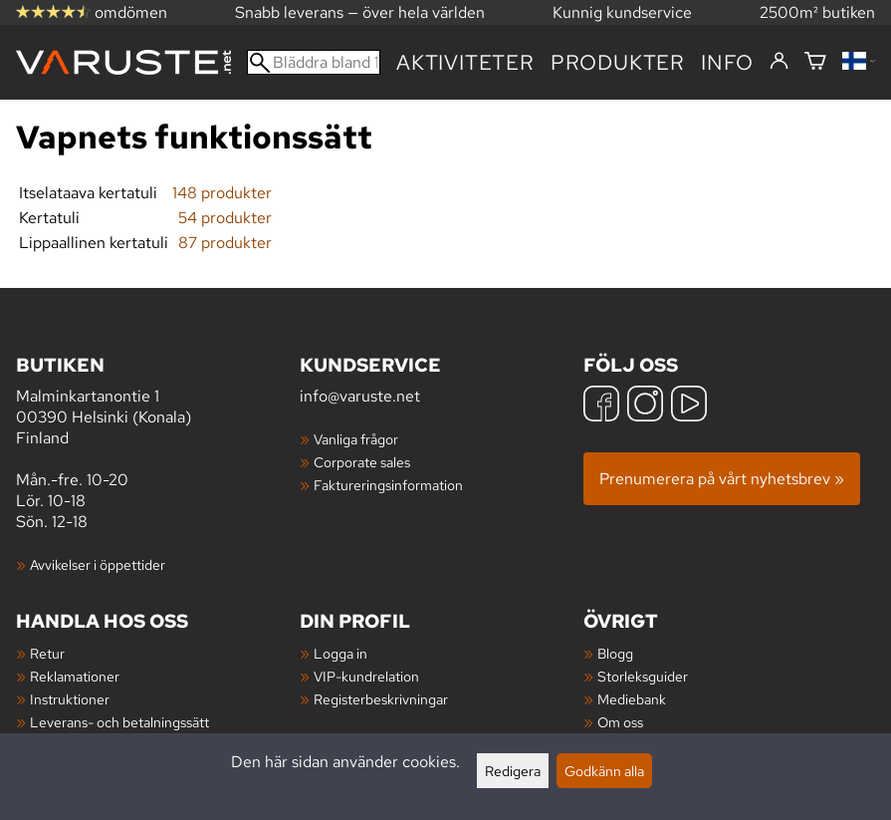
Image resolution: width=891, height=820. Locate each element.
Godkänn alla (604, 770)
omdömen (91, 12)
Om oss (620, 721)
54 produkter (225, 217)
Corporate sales (362, 461)
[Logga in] (779, 62)
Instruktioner (70, 698)
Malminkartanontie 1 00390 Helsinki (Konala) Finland (158, 400)
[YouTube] (689, 406)
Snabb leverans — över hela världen (360, 12)
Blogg (615, 653)
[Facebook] (601, 406)
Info (727, 62)
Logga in (340, 653)
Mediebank (631, 698)
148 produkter (222, 192)
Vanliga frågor (356, 438)
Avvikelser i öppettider (97, 564)
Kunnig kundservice (622, 12)
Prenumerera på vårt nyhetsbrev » (721, 478)
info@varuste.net (360, 396)
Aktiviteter (465, 62)
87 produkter (225, 242)
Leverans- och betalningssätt (119, 721)
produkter (618, 62)
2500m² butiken (817, 12)
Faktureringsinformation (388, 484)
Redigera (513, 770)
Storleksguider (642, 676)
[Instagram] (645, 406)
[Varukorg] (815, 62)
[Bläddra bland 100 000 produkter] (313, 62)
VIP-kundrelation (366, 676)
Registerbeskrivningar (381, 698)
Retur (47, 653)
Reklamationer (74, 676)
